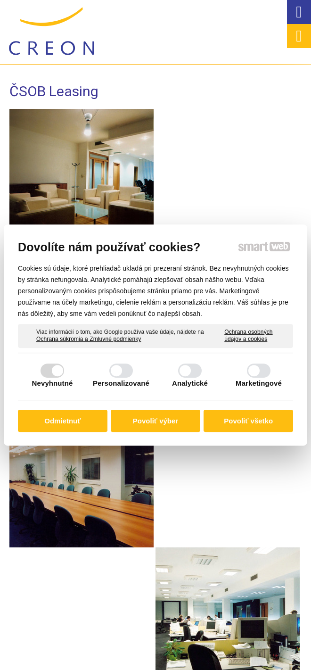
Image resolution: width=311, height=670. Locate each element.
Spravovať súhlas (151, 657)
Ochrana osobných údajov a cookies (248, 336)
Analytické (190, 383)
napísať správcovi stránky (167, 649)
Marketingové (259, 383)
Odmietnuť (62, 421)
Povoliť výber (155, 421)
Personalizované (121, 383)
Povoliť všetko (248, 421)
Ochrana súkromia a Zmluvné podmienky (88, 339)
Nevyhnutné (52, 383)
